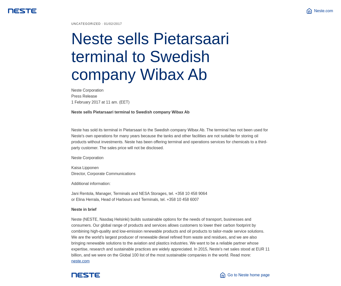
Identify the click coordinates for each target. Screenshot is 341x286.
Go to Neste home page (245, 275)
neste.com (80, 261)
